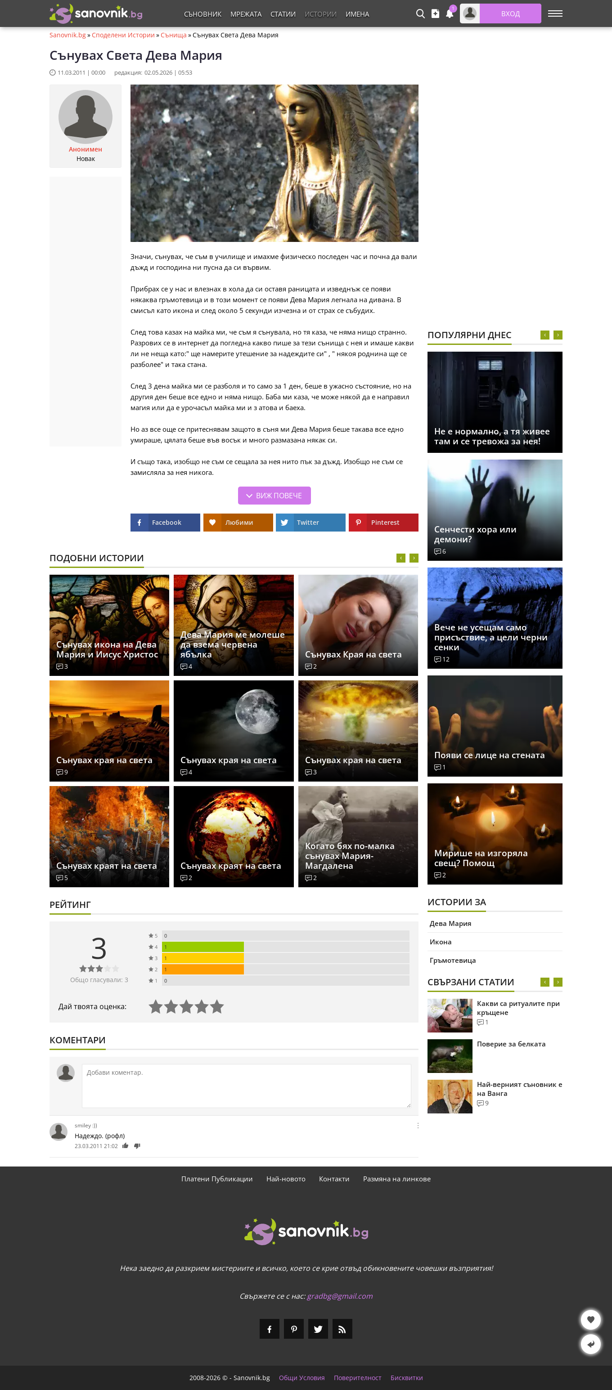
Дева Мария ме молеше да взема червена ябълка (232, 644)
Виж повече (279, 496)
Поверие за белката (511, 1043)
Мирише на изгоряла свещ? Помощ (481, 858)
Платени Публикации (217, 1178)
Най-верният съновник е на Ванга (519, 1089)
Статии (283, 13)
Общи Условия (302, 1378)
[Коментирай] (246, 1086)
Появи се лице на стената (489, 755)
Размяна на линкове (397, 1178)
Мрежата (245, 13)
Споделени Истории (123, 35)
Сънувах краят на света (106, 866)
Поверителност (358, 1378)
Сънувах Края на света (353, 654)
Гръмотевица (453, 960)
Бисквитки (407, 1378)
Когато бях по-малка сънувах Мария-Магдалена (350, 856)
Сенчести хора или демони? (475, 534)
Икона (441, 941)
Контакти (334, 1178)
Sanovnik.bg (68, 35)
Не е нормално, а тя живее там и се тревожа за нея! (492, 436)
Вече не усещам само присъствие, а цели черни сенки (491, 637)
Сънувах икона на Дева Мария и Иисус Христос (107, 649)
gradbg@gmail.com (340, 1296)
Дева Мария (451, 923)
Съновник (202, 13)
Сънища (174, 35)
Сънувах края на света (104, 760)
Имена (357, 13)
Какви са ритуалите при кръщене (518, 1008)
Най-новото (286, 1178)
